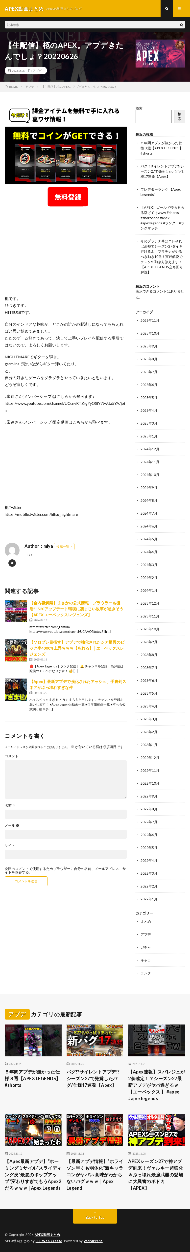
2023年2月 (149, 732)
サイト (10, 845)
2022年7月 (149, 822)
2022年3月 (149, 873)
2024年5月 (149, 539)
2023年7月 (149, 667)
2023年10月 (150, 629)
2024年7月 (149, 513)
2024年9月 (149, 487)
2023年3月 (149, 719)
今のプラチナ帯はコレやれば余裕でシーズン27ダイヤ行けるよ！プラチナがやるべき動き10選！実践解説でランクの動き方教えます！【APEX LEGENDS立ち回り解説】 (162, 256)
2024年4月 (149, 552)
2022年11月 (150, 770)
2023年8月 (149, 655)
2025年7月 (149, 372)
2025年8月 (149, 359)
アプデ (37, 70)
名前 (10, 805)
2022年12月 (150, 757)
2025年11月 (150, 320)
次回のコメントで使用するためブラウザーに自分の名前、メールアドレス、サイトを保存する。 (65, 870)
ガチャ (146, 947)
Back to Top (95, 1217)
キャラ (146, 960)
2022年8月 (149, 809)
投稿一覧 (62, 546)
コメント (12, 756)
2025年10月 (150, 333)
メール (12, 825)
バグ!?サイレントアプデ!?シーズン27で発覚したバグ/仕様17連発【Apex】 (162, 171)
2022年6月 (149, 835)
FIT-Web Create (49, 1241)
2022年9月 (149, 796)
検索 (139, 108)
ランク (146, 973)
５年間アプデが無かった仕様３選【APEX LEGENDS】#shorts (162, 148)
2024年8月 (149, 500)
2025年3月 (149, 423)
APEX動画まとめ (47, 1235)
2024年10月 (150, 475)
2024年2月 (149, 577)
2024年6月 (149, 526)
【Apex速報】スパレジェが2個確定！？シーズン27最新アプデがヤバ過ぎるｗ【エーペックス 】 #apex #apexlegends (156, 1085)
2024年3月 (149, 565)
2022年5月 (149, 847)
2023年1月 (149, 745)
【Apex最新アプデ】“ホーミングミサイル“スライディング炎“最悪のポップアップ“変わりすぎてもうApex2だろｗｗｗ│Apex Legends (33, 1175)
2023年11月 (150, 616)
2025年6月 (149, 385)
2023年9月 (149, 642)
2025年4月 (149, 410)
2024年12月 (150, 449)
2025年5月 (149, 397)
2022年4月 (149, 860)
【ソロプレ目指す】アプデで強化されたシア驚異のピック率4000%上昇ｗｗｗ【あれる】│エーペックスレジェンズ (76, 648)
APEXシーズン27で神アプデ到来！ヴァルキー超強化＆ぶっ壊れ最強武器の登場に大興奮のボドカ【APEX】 (155, 1175)
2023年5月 (149, 693)
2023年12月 (150, 603)
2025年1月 (149, 436)
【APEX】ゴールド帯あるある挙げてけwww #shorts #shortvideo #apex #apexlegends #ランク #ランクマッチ (162, 217)
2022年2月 (149, 886)
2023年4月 (149, 706)
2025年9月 (149, 346)
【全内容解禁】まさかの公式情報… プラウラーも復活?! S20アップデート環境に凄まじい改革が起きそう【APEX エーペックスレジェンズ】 (76, 608)
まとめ (146, 921)
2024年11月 (150, 462)
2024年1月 (149, 590)
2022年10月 (150, 783)
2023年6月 (149, 680)
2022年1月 (149, 899)
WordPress (93, 1241)
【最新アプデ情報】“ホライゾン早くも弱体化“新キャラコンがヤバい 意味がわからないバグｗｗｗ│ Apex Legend (95, 1175)
